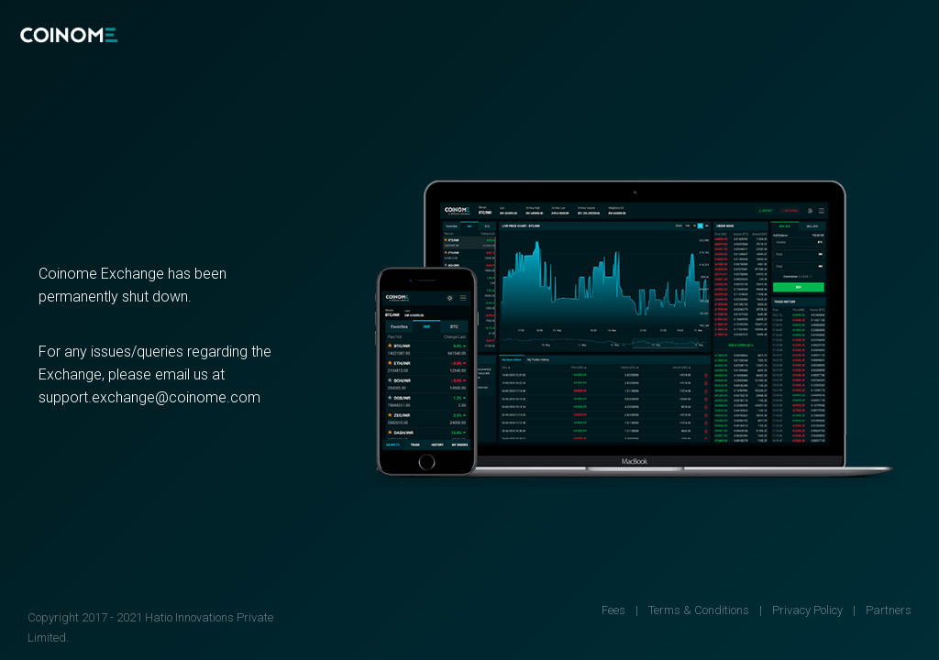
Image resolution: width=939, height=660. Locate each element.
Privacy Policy (807, 610)
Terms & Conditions (698, 610)
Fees (613, 610)
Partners (888, 610)
